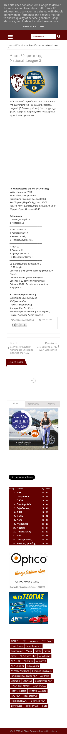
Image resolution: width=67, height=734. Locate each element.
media (47, 651)
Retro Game (17, 646)
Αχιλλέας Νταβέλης (20, 671)
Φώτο (44, 706)
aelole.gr (53, 731)
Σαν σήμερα (17, 706)
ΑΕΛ (12, 731)
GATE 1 (15, 641)
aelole (38, 651)
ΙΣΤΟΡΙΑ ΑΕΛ (39, 686)
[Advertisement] (33, 150)
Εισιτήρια (15, 681)
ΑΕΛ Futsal (44, 656)
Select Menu (10, 37)
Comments (33, 404)
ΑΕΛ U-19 (41, 661)
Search (58, 36)
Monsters (33, 641)
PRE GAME (47, 641)
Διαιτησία (44, 676)
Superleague (17, 651)
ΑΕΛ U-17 (28, 661)
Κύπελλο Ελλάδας (37, 691)
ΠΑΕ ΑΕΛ (15, 696)
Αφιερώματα (33, 666)
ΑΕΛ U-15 (16, 661)
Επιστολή (27, 681)
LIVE (24, 641)
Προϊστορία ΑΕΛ (37, 701)
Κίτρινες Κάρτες (18, 691)
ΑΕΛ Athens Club (28, 656)
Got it (43, 26)
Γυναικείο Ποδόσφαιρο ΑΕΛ (24, 676)
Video (15, 403)
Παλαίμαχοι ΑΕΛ (19, 701)
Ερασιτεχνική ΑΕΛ (43, 681)
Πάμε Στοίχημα (30, 696)
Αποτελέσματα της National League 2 (26, 58)
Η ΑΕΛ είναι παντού (20, 686)
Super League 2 (33, 646)
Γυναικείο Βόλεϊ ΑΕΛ (42, 671)
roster (14, 656)
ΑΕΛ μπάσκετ (47, 320)
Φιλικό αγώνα (32, 706)
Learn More (29, 26)
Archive (51, 404)
